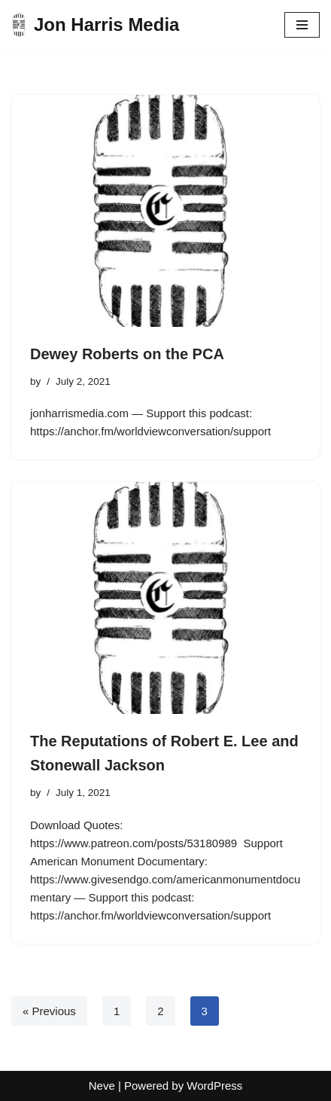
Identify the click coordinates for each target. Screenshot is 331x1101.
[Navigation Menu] (302, 25)
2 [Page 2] (160, 1011)
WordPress (214, 1085)
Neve (102, 1085)
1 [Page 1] (117, 1011)
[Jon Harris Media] (95, 25)
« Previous (49, 1011)
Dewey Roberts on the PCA (127, 354)
